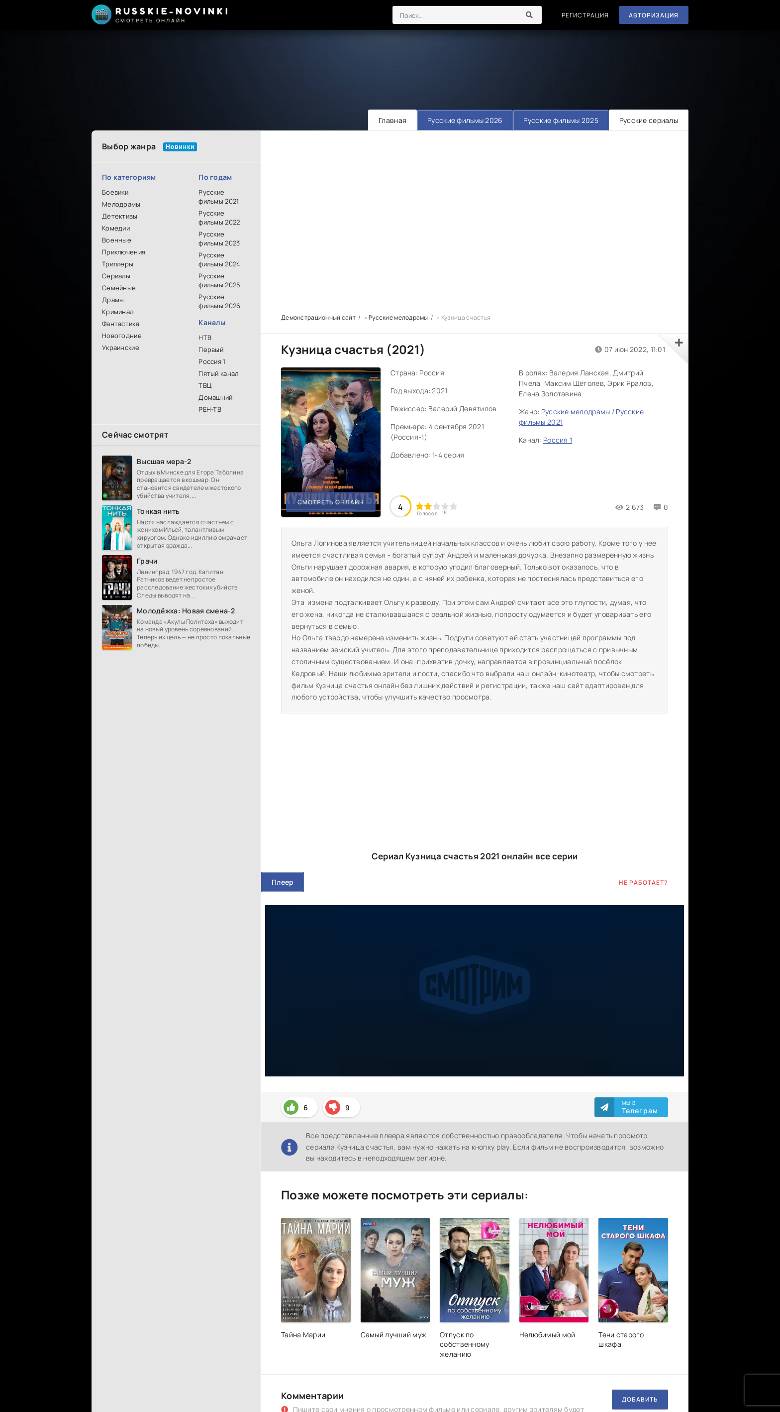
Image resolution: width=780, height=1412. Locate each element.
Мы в (640, 1107)
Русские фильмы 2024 (219, 259)
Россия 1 (211, 361)
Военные (116, 239)
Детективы (120, 216)
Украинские (120, 347)
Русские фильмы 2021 (218, 197)
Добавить (640, 1399)
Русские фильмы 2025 (560, 120)
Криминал (117, 311)
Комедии (116, 228)
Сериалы (116, 275)
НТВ (204, 337)
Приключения (123, 251)
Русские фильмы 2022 (219, 218)
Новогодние (122, 335)
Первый (210, 349)
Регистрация (585, 15)
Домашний (215, 397)
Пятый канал (218, 373)
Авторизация (654, 15)
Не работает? (643, 882)
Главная (392, 120)
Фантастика (120, 323)
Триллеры (117, 263)
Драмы (113, 299)
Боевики (115, 192)
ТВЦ (204, 385)
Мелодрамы (121, 204)
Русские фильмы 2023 (219, 238)
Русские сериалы (648, 120)
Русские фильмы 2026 (464, 120)
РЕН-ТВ (209, 409)
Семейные (119, 287)
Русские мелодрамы (575, 411)
